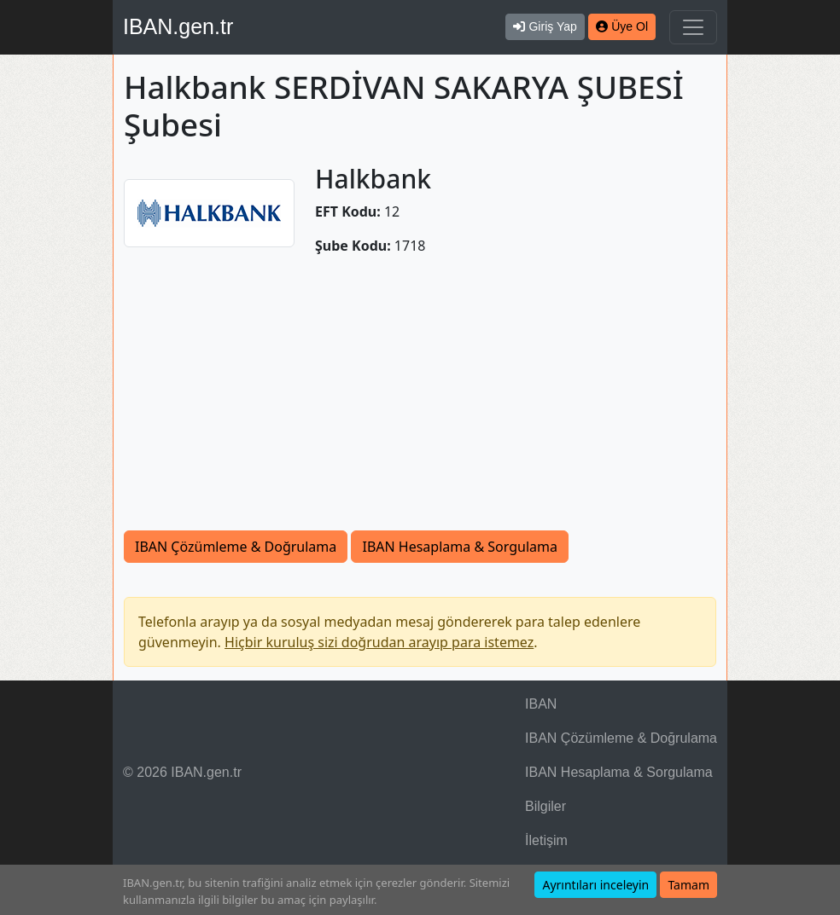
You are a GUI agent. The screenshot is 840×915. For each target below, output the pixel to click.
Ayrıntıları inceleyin (595, 885)
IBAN (541, 704)
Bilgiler (545, 806)
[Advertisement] (420, 402)
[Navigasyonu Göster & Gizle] (693, 27)
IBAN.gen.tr (178, 26)
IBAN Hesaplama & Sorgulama (459, 546)
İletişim (546, 840)
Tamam (688, 885)
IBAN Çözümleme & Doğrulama (235, 546)
